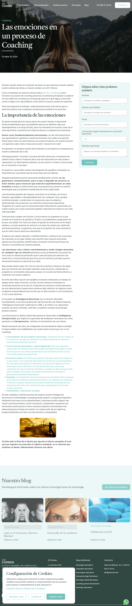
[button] (23, 5)
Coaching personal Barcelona (87, 584)
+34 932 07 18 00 (103, 5)
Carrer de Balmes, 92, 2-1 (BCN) (116, 565)
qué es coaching (50, 93)
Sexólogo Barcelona (84, 587)
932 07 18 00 (109, 569)
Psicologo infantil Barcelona (87, 580)
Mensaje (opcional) (90, 146)
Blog (86, 5)
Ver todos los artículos (116, 492)
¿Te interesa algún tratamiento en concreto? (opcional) (102, 132)
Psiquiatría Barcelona (84, 569)
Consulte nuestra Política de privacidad (25, 588)
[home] (7, 5)
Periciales (76, 5)
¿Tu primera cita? (55, 565)
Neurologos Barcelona (85, 572)
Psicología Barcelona (84, 565)
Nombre (85, 95)
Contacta (122, 5)
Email (84, 119)
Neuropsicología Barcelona (87, 576)
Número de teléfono (91, 107)
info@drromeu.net (111, 572)
